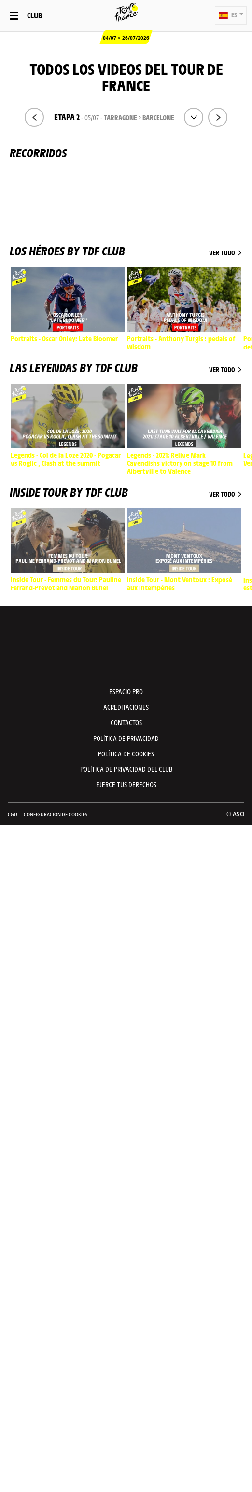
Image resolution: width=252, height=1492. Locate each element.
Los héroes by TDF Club (126, 250)
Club (34, 15)
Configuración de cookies (55, 814)
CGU (12, 814)
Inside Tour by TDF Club (126, 492)
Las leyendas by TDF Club (126, 367)
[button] (231, 15)
